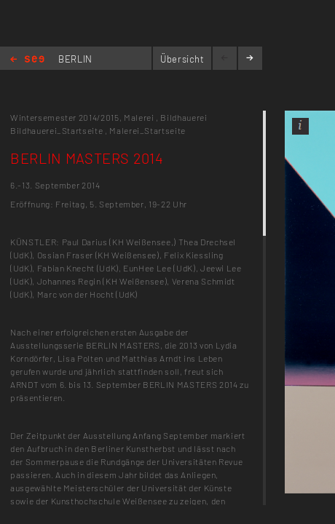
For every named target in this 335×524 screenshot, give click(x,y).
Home (27, 60)
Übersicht (182, 59)
